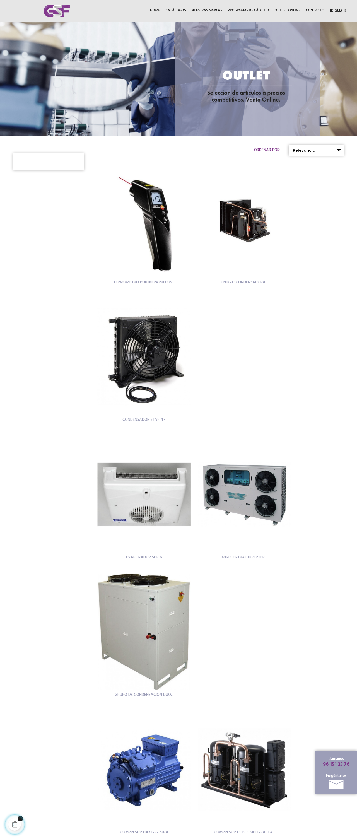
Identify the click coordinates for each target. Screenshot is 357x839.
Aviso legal (141, 784)
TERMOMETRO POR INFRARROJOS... (136, 261)
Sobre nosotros (212, 800)
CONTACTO (142, 769)
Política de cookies (148, 792)
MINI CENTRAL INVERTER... (220, 378)
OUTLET (139, 752)
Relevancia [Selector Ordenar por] (318, 150)
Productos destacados (218, 761)
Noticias (207, 786)
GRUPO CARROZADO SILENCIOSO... (305, 494)
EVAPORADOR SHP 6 (136, 378)
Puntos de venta (213, 780)
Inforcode (192, 835)
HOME (137, 744)
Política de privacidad (150, 800)
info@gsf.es (51, 810)
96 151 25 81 (81, 803)
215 (236, 650)
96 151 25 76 (336, 764)
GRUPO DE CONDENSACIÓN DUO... (305, 378)
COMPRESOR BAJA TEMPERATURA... (220, 610)
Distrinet (140, 809)
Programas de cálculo (218, 793)
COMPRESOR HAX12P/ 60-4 (136, 494)
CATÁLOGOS (143, 761)
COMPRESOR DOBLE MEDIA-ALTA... (221, 494)
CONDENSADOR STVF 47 (305, 261)
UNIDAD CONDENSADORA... (220, 261)
